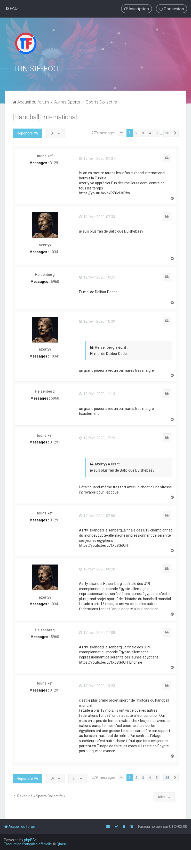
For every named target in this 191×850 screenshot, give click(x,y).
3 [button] (143, 132)
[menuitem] (11, 8)
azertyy (45, 244)
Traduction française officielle (28, 844)
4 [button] (150, 132)
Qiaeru (62, 844)
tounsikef (45, 155)
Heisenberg (45, 274)
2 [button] (136, 132)
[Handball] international (45, 116)
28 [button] (167, 132)
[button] (121, 132)
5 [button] (156, 132)
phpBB (29, 840)
